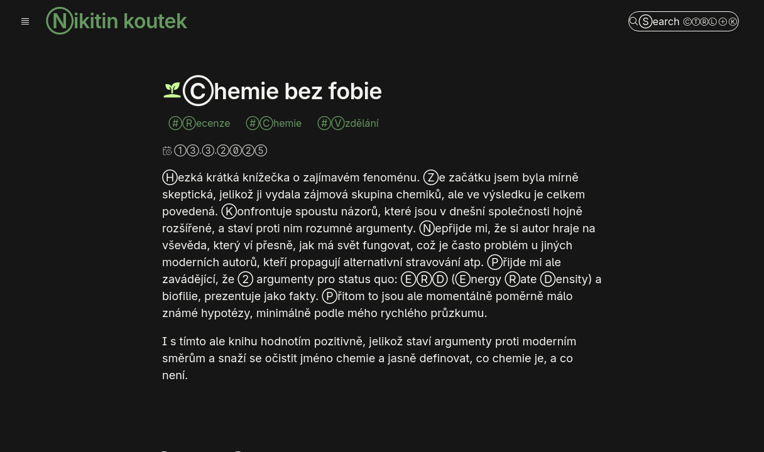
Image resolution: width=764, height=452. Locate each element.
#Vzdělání (347, 123)
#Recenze (200, 123)
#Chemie (275, 123)
